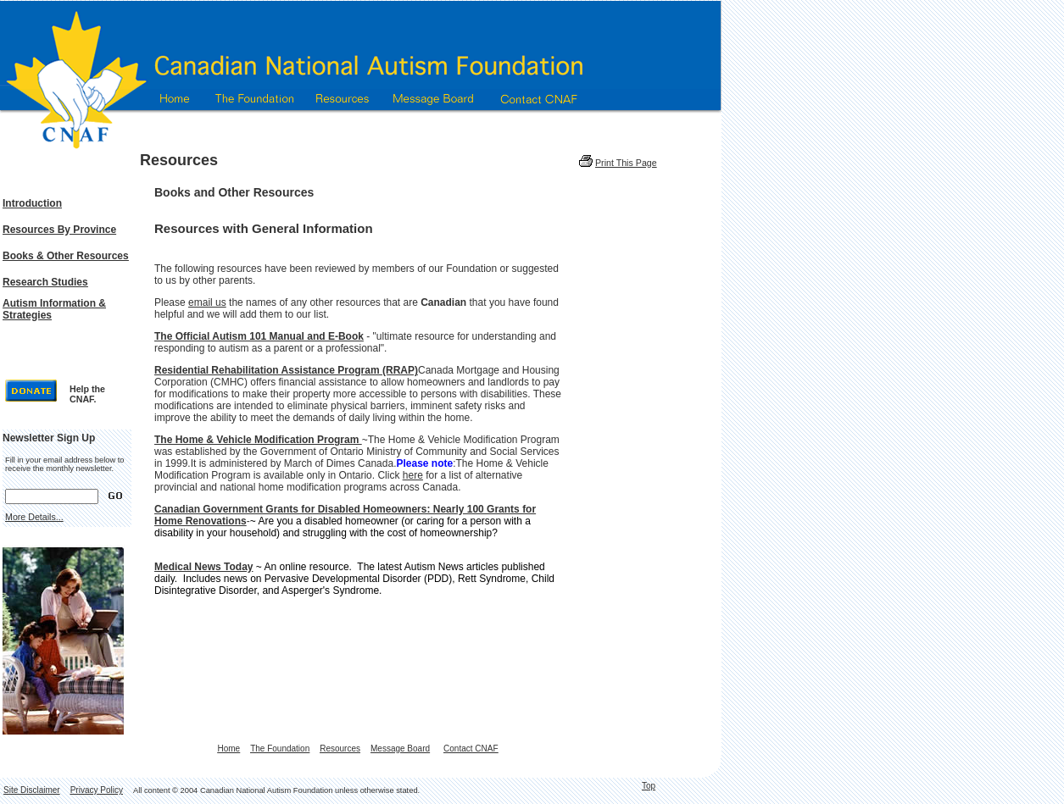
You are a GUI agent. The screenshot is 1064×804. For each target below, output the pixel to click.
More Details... (34, 517)
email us (207, 302)
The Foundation (279, 748)
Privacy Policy (96, 790)
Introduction (32, 203)
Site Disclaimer (31, 790)
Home (228, 748)
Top (648, 785)
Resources (340, 748)
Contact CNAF (470, 748)
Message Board (400, 748)
